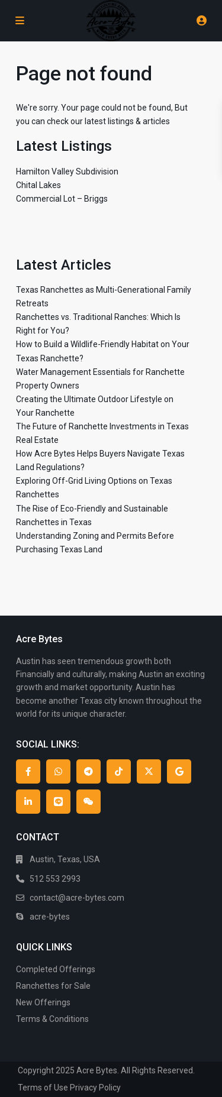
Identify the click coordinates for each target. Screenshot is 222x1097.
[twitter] (149, 771)
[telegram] (88, 771)
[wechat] (88, 801)
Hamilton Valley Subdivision (67, 171)
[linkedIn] (28, 801)
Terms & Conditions (52, 1019)
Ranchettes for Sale (53, 986)
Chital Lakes (38, 185)
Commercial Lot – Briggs (62, 198)
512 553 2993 (55, 879)
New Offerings (43, 1002)
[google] (179, 771)
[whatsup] (58, 771)
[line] (58, 801)
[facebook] (28, 771)
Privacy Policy (95, 1087)
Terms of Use (43, 1087)
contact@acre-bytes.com (77, 897)
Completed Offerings (55, 969)
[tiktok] (119, 771)
